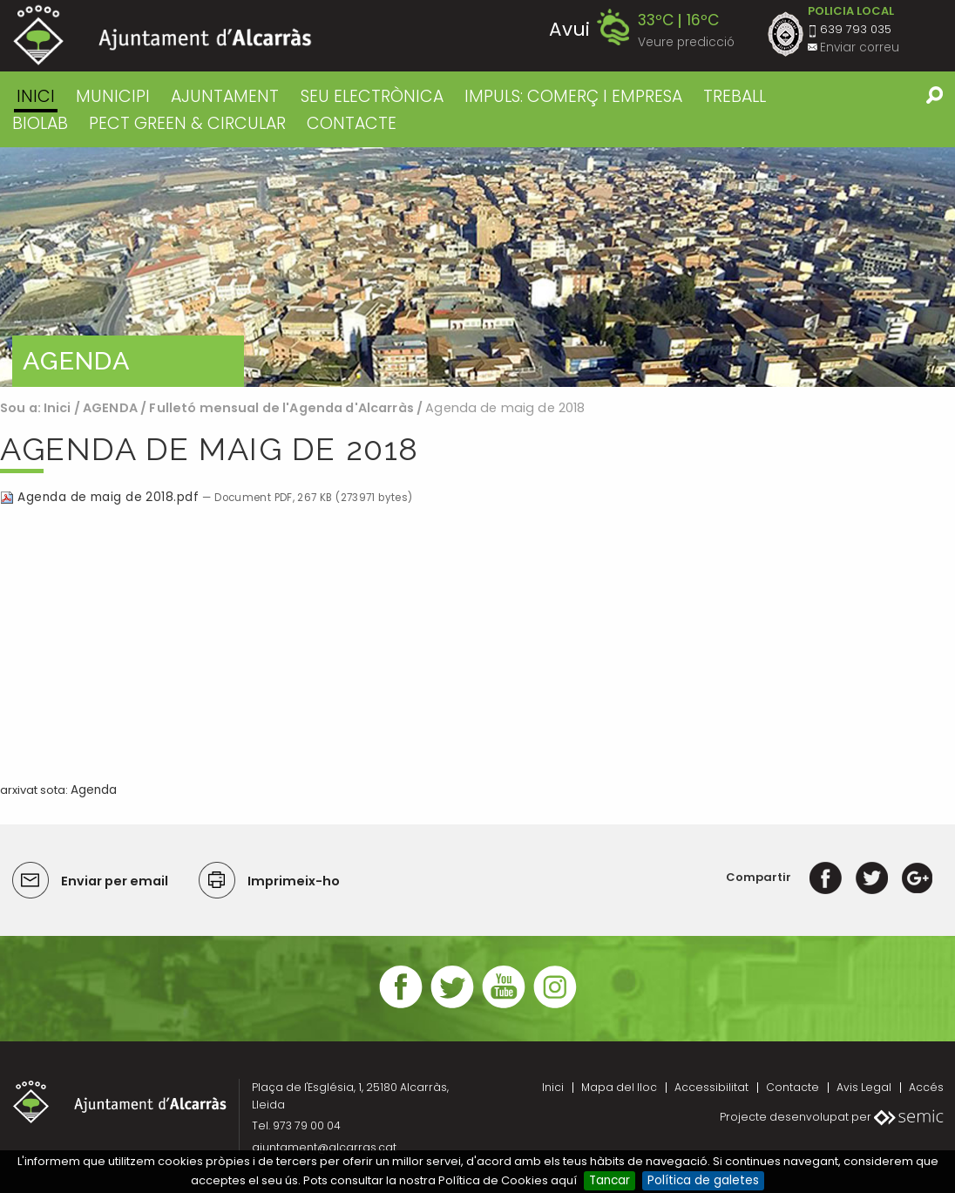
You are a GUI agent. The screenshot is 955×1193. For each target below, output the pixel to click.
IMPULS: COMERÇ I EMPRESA (573, 96)
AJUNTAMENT (225, 96)
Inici (36, 96)
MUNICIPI (113, 96)
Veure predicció (686, 42)
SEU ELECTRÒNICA (372, 96)
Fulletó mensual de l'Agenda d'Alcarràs (283, 408)
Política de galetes (703, 1180)
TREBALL (734, 96)
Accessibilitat (711, 1087)
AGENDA (110, 408)
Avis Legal (863, 1087)
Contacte (792, 1087)
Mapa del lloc (619, 1087)
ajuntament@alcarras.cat (324, 1147)
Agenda (94, 790)
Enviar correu (859, 47)
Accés (926, 1087)
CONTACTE (351, 123)
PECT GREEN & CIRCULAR (187, 123)
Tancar (609, 1180)
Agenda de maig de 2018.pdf (101, 497)
